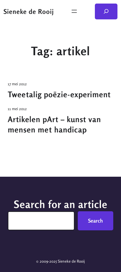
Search (95, 220)
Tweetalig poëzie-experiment (59, 94)
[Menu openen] (74, 11)
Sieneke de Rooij (29, 11)
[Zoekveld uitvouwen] (106, 11)
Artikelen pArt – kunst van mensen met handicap (54, 124)
